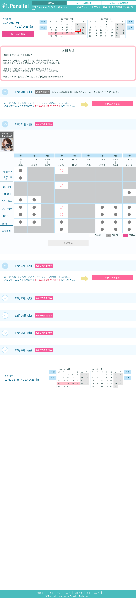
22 (51, 33)
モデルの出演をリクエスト (48, 105)
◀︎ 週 (43, 21)
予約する (68, 243)
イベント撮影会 (84, 3)
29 (51, 36)
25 (67, 33)
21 (83, 30)
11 (67, 27)
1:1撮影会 (49, 3)
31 (62, 36)
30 (56, 36)
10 (62, 27)
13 (78, 27)
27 (78, 33)
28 (83, 33)
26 (72, 33)
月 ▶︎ (130, 27)
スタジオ (78, 592)
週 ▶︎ (130, 21)
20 (78, 30)
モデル (68, 592)
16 (56, 30)
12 (72, 27)
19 (72, 30)
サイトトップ (55, 592)
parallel (54, 596)
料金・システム (93, 592)
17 (62, 30)
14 (83, 27)
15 (51, 30)
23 (56, 33)
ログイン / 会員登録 (118, 3)
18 (67, 30)
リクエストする (112, 103)
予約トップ (40, 592)
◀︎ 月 (43, 27)
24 (62, 33)
